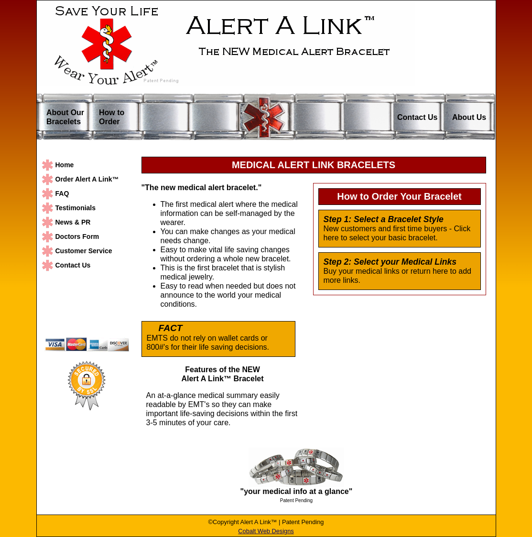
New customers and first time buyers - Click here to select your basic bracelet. (397, 233)
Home (64, 165)
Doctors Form (77, 236)
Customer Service (83, 251)
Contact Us (417, 117)
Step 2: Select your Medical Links (390, 262)
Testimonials (75, 208)
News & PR (73, 222)
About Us (469, 117)
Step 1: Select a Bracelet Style (384, 219)
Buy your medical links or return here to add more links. (397, 275)
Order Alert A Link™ (87, 179)
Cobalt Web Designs (265, 531)
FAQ (62, 193)
